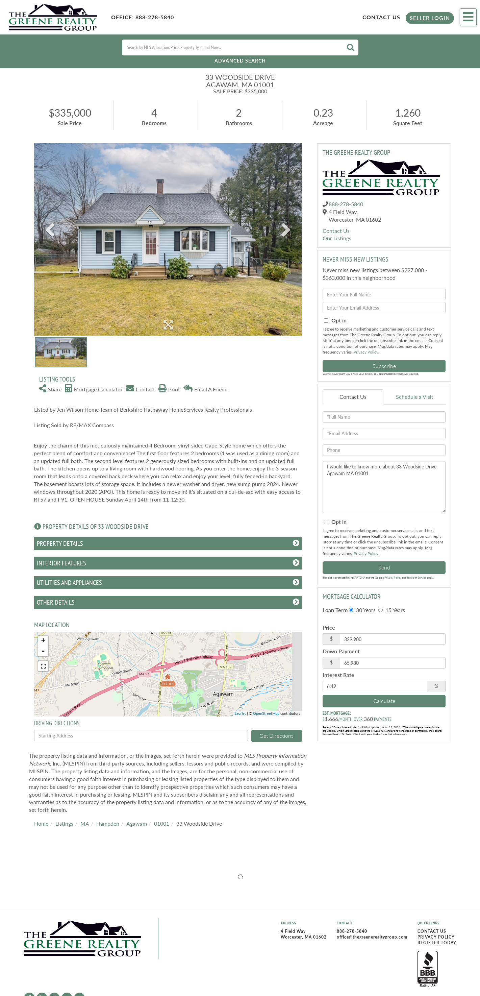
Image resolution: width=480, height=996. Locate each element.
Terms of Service (416, 577)
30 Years (362, 610)
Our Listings (337, 238)
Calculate (384, 701)
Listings (64, 823)
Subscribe (384, 366)
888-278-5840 (154, 17)
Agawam (136, 823)
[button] (350, 47)
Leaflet (240, 713)
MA (84, 823)
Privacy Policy (366, 352)
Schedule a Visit (414, 396)
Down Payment (341, 651)
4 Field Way (293, 931)
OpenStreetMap (266, 713)
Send (384, 567)
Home (41, 823)
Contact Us (381, 17)
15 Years (391, 610)
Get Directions (276, 735)
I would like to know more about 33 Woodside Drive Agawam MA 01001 (384, 487)
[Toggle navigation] (468, 17)
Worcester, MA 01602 (304, 937)
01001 (161, 823)
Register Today (437, 942)
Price (329, 627)
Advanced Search (240, 61)
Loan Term (335, 610)
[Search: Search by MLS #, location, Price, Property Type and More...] (232, 47)
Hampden (107, 823)
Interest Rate (338, 675)
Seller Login (430, 18)
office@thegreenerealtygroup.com (372, 937)
